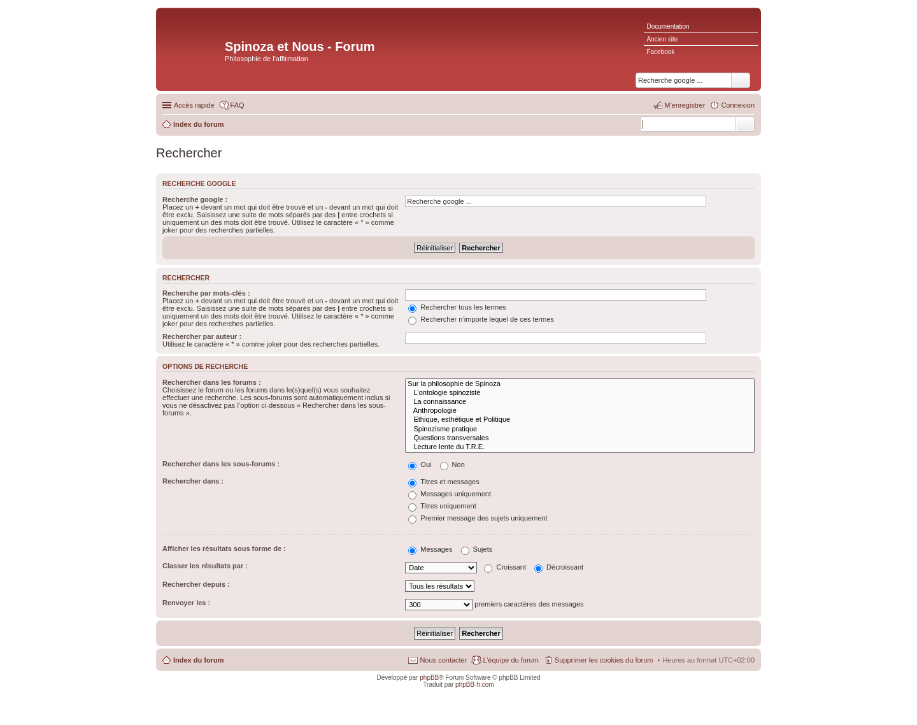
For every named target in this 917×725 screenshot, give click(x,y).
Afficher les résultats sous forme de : (224, 548)
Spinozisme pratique (579, 429)
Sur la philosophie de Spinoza (579, 384)
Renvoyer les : (186, 603)
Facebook (660, 51)
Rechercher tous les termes (457, 307)
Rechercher (745, 124)
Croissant (505, 567)
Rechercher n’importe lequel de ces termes (481, 319)
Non (452, 464)
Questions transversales (579, 438)
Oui (419, 464)
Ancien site (662, 39)
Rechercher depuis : (196, 584)
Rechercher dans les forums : (211, 382)
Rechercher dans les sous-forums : (221, 464)
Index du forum (198, 660)
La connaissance (579, 402)
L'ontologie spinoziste (579, 393)
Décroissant (558, 567)
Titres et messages (443, 481)
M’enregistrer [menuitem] (684, 105)
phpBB (429, 677)
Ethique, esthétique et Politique (579, 419)
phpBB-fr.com (474, 684)
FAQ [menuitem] (238, 105)
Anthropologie (579, 410)
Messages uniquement (449, 494)
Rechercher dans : (193, 481)
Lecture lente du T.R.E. (579, 447)
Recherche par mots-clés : (206, 293)
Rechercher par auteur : (201, 336)
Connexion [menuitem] (738, 105)
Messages (430, 549)
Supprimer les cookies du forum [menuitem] (604, 660)
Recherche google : (194, 199)
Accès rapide (194, 105)
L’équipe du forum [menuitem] (510, 660)
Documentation (667, 26)
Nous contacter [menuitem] (443, 660)
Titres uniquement (442, 506)
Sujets (477, 549)
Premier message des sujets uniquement (477, 518)
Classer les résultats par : (205, 566)
